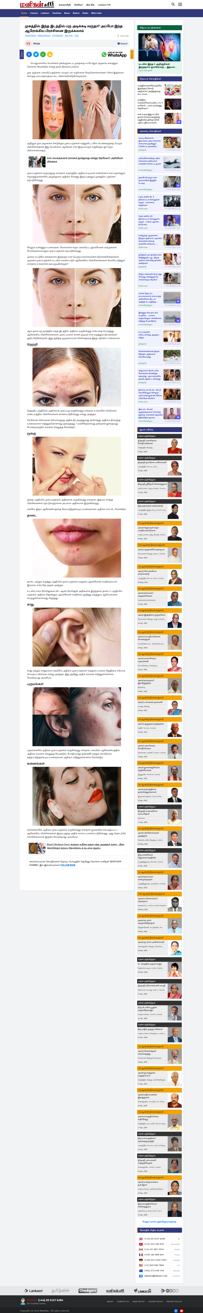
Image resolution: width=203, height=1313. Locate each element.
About (110, 1302)
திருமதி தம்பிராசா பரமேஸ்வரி (152, 462)
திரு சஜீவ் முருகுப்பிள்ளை (150, 1029)
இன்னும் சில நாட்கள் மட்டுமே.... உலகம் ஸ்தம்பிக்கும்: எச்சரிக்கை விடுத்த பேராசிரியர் (150, 317)
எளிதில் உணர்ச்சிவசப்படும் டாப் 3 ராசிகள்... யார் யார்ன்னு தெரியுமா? (150, 104)
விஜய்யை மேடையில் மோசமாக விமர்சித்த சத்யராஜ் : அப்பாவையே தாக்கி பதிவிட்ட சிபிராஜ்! (149, 374)
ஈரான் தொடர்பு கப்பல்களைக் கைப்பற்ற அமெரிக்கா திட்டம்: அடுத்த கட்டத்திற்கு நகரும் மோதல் (149, 297)
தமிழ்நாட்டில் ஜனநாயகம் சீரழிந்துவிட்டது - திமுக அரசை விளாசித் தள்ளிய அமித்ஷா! (150, 259)
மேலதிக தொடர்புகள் (152, 1230)
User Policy (138, 1302)
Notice (76, 13)
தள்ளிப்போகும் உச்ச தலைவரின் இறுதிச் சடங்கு (147, 180)
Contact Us (123, 1302)
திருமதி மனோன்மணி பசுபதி (151, 985)
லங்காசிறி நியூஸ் (145, 170)
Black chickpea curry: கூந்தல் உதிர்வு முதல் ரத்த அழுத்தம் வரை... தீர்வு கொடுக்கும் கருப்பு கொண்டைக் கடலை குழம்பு (85, 846)
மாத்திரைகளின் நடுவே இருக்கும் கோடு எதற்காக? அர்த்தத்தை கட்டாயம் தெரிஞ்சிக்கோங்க (150, 90)
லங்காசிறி (65, 4)
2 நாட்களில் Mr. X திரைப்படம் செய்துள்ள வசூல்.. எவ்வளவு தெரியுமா (149, 201)
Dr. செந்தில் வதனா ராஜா (150, 964)
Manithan (44, 1310)
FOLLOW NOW (68, 865)
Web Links (97, 13)
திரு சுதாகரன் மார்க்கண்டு (150, 506)
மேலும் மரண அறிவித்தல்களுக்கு (159, 1221)
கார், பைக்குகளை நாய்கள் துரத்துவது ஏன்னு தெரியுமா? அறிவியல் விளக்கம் (85, 160)
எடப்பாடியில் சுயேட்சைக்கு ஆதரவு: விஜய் (148, 335)
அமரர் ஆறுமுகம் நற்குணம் (151, 724)
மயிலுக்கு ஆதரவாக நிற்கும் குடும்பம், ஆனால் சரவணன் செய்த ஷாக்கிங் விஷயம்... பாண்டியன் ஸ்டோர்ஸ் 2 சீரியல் (150, 239)
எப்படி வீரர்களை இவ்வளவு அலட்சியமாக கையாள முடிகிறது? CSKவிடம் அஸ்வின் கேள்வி (149, 142)
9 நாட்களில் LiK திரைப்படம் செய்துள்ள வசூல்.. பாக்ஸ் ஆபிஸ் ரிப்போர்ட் (149, 220)
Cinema (34, 13)
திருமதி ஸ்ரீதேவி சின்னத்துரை (152, 484)
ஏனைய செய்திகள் (150, 131)
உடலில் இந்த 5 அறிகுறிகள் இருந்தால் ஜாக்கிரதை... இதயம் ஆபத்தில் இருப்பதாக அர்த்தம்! (156, 66)
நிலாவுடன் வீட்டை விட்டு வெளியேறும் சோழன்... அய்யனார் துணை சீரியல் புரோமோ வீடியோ (150, 394)
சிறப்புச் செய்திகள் (150, 78)
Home (24, 13)
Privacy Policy (174, 1302)
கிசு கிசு (90, 4)
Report (122, 43)
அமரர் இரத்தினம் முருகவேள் (151, 615)
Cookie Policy (155, 1302)
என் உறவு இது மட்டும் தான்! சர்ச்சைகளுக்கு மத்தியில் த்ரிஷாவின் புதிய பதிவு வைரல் (149, 118)
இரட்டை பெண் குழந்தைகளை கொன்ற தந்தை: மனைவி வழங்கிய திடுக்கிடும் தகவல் (150, 413)
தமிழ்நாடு (142, 150)
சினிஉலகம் (143, 209)
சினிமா (78, 4)
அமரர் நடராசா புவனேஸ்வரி (151, 942)
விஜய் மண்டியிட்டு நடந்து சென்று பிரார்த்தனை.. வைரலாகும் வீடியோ (150, 277)
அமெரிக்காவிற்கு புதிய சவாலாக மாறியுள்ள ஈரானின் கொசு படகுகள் (149, 161)
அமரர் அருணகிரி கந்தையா (151, 549)
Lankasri (45, 13)
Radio (86, 13)
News (67, 13)
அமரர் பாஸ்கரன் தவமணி (150, 702)
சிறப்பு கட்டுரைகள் (150, 27)
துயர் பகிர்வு (146, 429)
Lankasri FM (104, 4)
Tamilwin (57, 13)
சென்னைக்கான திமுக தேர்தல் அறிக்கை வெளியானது (148, 354)
